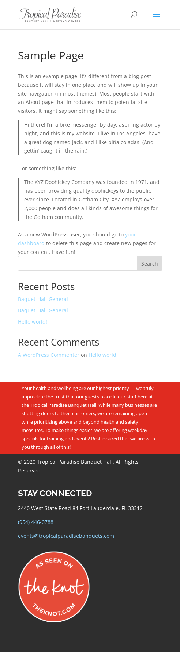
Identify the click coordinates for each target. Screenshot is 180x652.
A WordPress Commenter (48, 354)
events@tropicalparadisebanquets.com (66, 535)
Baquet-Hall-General (43, 299)
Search (149, 263)
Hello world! (32, 321)
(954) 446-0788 (35, 521)
